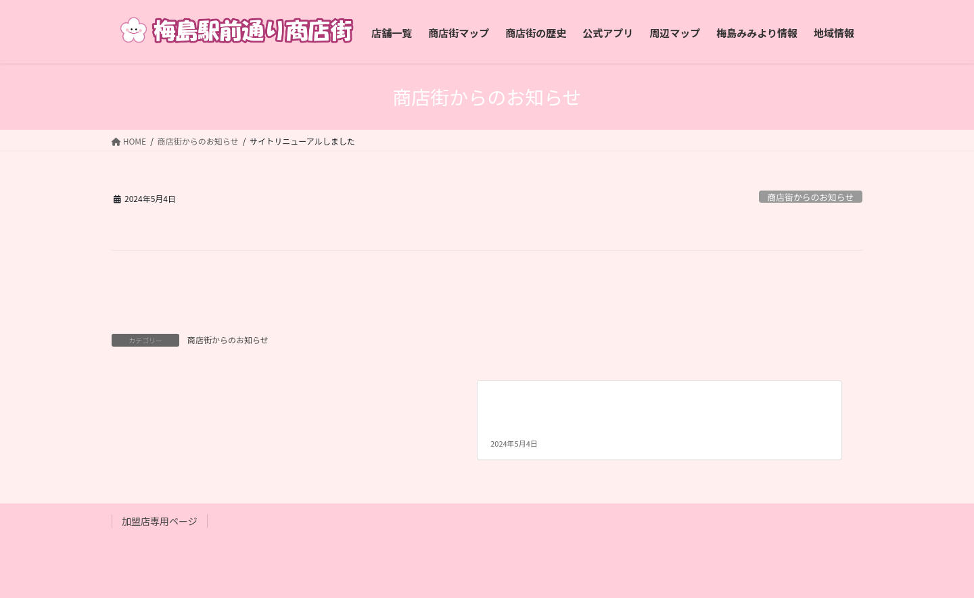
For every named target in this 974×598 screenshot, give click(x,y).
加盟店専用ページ (160, 521)
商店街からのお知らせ (810, 197)
